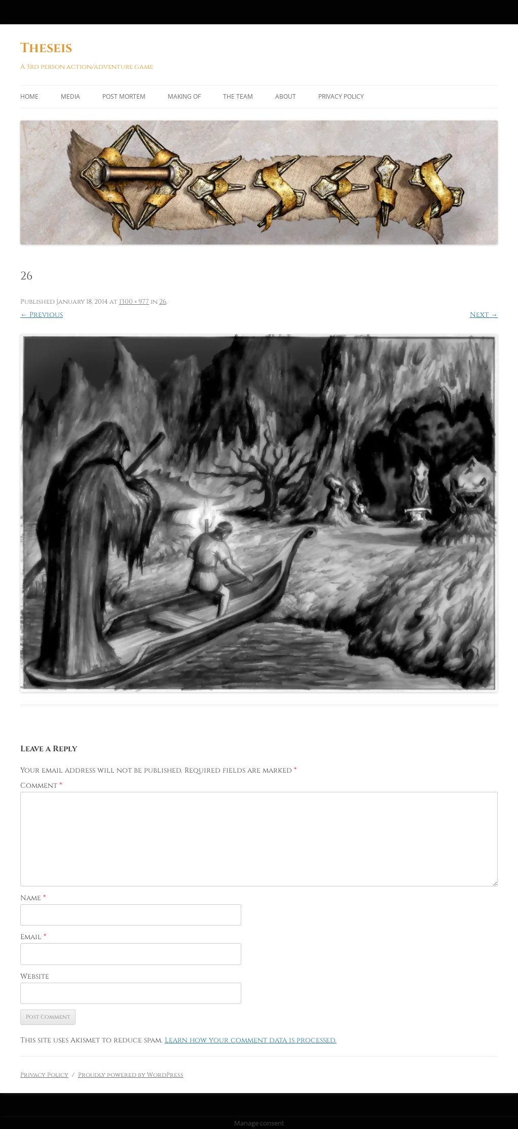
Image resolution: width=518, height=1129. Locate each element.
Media (70, 96)
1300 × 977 (134, 301)
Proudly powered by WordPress (130, 1075)
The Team (238, 96)
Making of (184, 96)
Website (34, 976)
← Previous (41, 314)
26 (162, 301)
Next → (484, 314)
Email (33, 937)
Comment (41, 785)
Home (29, 96)
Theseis (46, 48)
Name (33, 898)
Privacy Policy (341, 96)
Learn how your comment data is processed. (251, 1040)
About (285, 96)
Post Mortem (123, 96)
